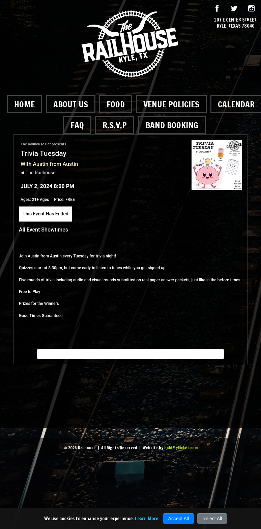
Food (116, 104)
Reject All (212, 518)
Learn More (146, 518)
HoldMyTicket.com (181, 448)
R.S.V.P (115, 125)
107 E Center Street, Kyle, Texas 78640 (236, 23)
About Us (70, 104)
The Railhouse (41, 172)
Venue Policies (171, 104)
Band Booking (171, 125)
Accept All (178, 518)
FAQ (77, 125)
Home (24, 104)
